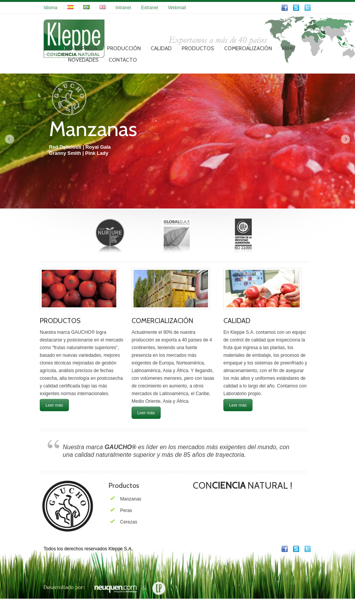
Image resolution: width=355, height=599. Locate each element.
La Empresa (82, 48)
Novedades (83, 59)
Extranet (149, 7)
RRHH (288, 48)
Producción (124, 48)
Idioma (50, 7)
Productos (198, 48)
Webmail (177, 7)
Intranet (123, 7)
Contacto (123, 59)
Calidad (161, 48)
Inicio (51, 48)
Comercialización (248, 48)
